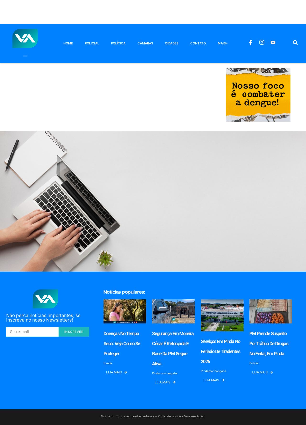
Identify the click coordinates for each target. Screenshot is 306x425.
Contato (198, 43)
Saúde (108, 363)
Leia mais (116, 372)
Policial (92, 43)
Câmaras (145, 43)
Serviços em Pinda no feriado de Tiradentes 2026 (220, 351)
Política (118, 43)
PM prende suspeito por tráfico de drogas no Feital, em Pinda (268, 343)
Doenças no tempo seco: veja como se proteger (122, 343)
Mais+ (223, 43)
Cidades (171, 43)
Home (68, 43)
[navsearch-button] (295, 43)
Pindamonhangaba (164, 373)
